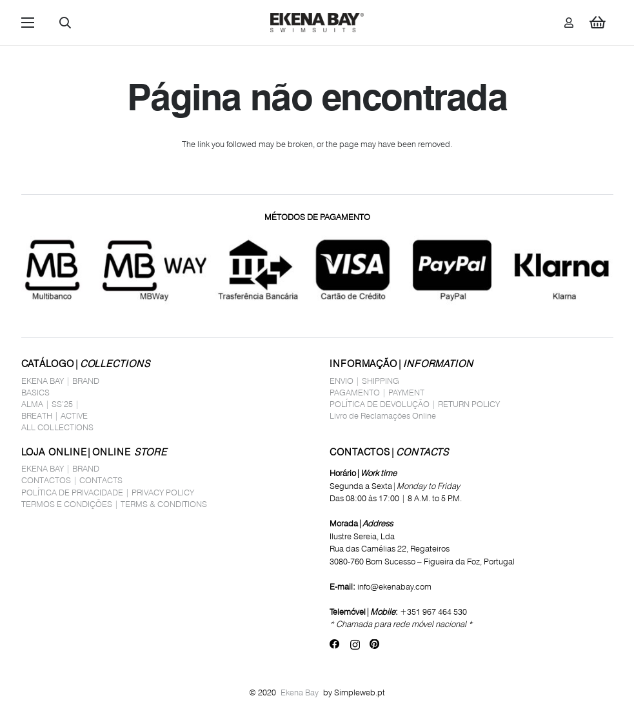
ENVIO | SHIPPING (364, 380)
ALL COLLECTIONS (57, 427)
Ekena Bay (300, 692)
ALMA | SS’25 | (50, 404)
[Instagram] (355, 644)
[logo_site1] (317, 22)
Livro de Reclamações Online (383, 415)
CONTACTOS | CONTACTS (72, 480)
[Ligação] (568, 22)
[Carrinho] (597, 22)
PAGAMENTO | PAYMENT (377, 392)
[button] (27, 22)
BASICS (35, 392)
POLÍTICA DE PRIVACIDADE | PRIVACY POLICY (107, 492)
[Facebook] (335, 644)
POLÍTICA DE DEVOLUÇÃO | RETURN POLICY (415, 404)
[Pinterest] (374, 644)
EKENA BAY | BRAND (60, 380)
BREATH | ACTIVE (54, 415)
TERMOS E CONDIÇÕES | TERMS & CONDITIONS (114, 504)
